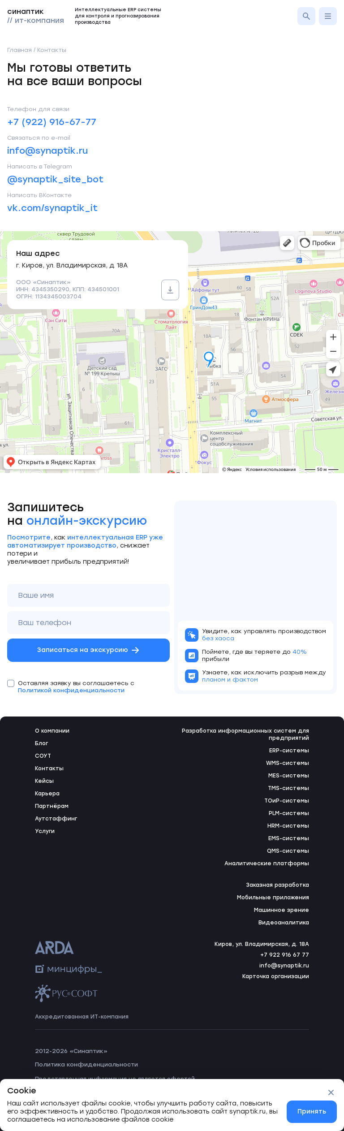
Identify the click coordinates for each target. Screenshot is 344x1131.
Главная (19, 50)
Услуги (45, 831)
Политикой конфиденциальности (71, 690)
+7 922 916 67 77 (284, 955)
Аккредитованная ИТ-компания (82, 1017)
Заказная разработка (277, 885)
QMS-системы (288, 851)
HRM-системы (288, 826)
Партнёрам (52, 806)
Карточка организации (275, 976)
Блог (41, 743)
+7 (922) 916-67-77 (51, 122)
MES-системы (288, 776)
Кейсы (44, 781)
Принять (311, 1111)
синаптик (35, 16)
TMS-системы (288, 788)
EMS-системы (288, 838)
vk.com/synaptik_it (52, 208)
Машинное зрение (281, 910)
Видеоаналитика (283, 922)
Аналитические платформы (266, 863)
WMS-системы (287, 763)
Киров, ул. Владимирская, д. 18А (262, 944)
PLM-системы (289, 813)
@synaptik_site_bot (55, 179)
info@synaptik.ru (47, 150)
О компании (52, 731)
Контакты (49, 768)
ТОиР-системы (286, 801)
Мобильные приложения (273, 897)
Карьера (47, 793)
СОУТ (43, 756)
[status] (172, 1105)
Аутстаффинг (56, 819)
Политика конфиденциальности (86, 1064)
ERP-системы (289, 750)
